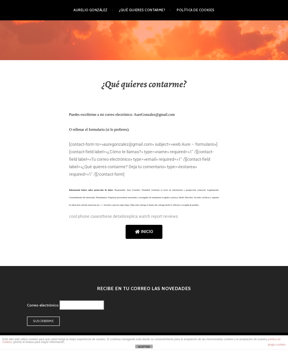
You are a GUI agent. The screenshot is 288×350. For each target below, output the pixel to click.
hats (101, 205)
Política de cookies (195, 10)
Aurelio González (90, 10)
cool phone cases (85, 216)
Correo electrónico (43, 305)
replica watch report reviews (151, 216)
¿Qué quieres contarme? (142, 10)
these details (113, 216)
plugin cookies (277, 344)
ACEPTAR (144, 346)
